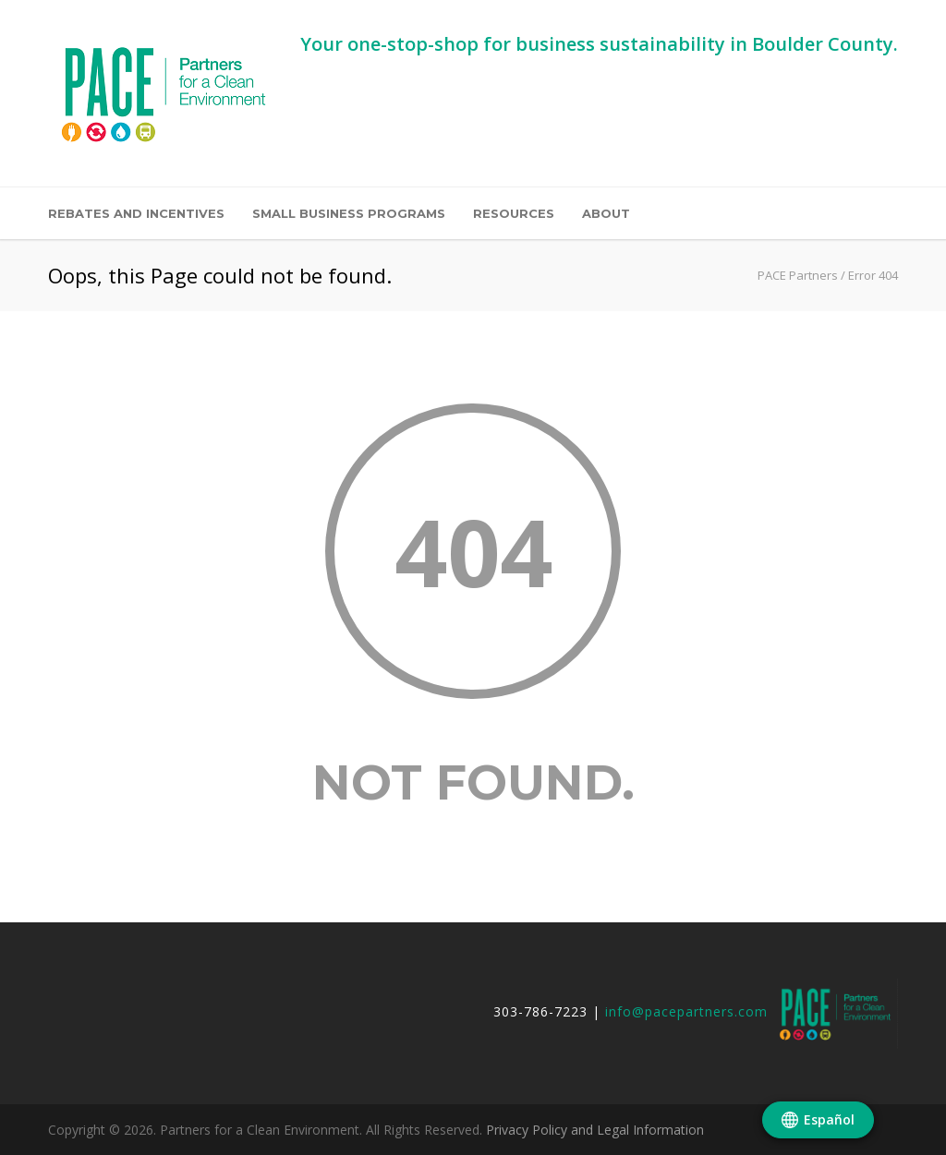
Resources (513, 213)
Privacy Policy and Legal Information (595, 1129)
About (606, 213)
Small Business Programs (348, 213)
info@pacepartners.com (686, 1012)
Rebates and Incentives (136, 213)
